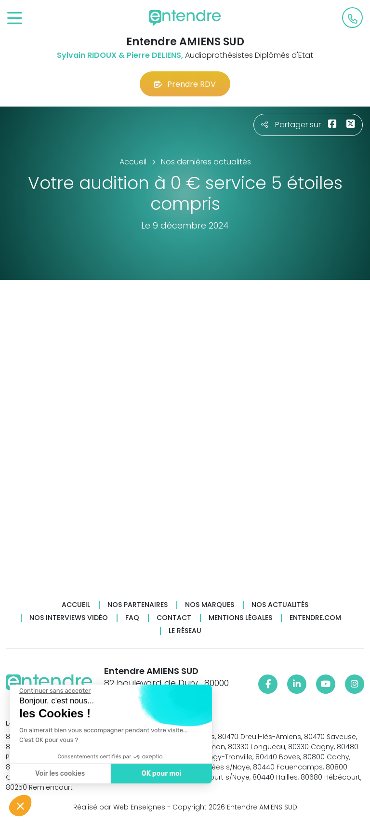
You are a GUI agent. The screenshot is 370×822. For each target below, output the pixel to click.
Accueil (76, 605)
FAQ (132, 618)
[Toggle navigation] (14, 18)
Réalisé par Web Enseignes (119, 807)
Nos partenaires (137, 605)
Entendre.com (315, 618)
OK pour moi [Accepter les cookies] (157, 773)
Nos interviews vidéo (68, 618)
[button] (20, 805)
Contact (174, 618)
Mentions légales (240, 618)
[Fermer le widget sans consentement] (50, 691)
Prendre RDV (185, 84)
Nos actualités (279, 605)
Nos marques (209, 605)
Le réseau (185, 631)
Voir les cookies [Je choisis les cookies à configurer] (55, 773)
